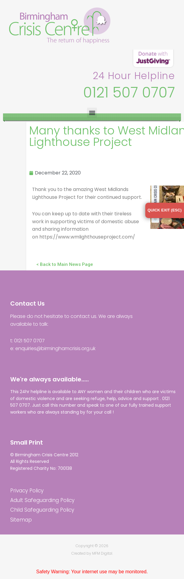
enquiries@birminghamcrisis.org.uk (55, 348)
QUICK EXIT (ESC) (165, 210)
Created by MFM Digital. (92, 553)
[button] (92, 113)
